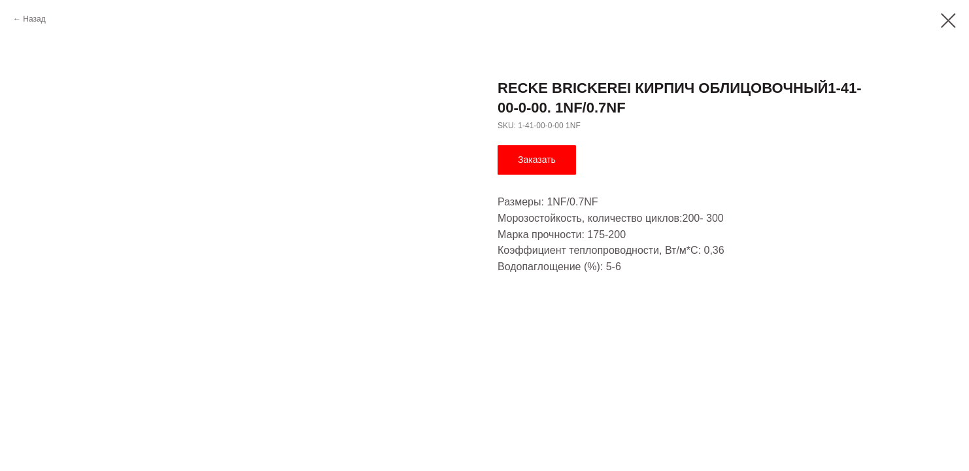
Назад (34, 19)
